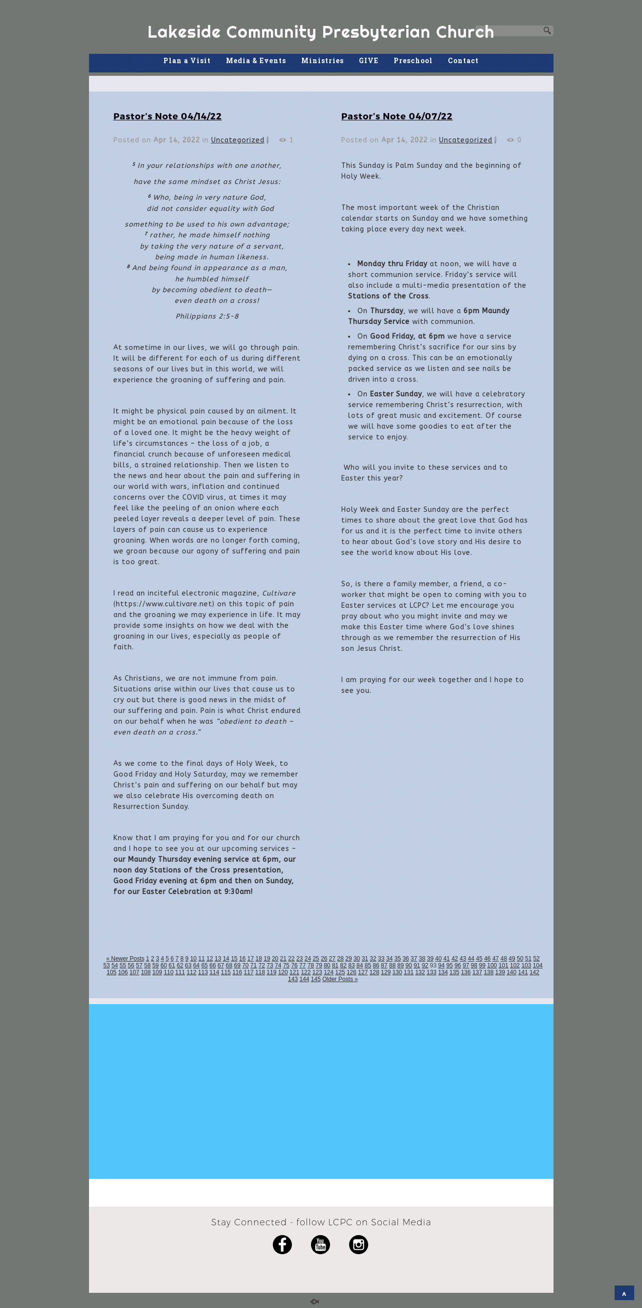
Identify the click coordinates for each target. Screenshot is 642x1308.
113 (203, 972)
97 (466, 965)
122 (305, 972)
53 (106, 965)
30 (357, 958)
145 (316, 979)
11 (202, 958)
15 (234, 958)
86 (376, 965)
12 (209, 958)
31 (365, 958)
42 (454, 958)
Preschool (413, 60)
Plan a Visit (187, 60)
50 (520, 958)
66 (212, 965)
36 (405, 958)
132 (420, 972)
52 (536, 958)
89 (401, 965)
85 (368, 965)
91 (417, 965)
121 (294, 972)
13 (218, 958)
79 (318, 965)
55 (123, 965)
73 (269, 965)
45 (479, 958)
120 (283, 972)
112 (192, 972)
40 (438, 958)
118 (260, 972)
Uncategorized (238, 140)
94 (441, 965)
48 (504, 958)
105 (111, 972)
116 (237, 972)
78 (311, 965)
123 (317, 972)
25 (315, 958)
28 (340, 958)
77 (302, 965)
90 (408, 965)
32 (373, 958)
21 (283, 958)
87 (384, 965)
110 (169, 972)
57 (139, 965)
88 (392, 965)
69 (237, 965)
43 (463, 958)
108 (146, 972)
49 (512, 958)
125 (340, 972)
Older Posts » (340, 979)
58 (147, 965)
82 (343, 965)
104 (538, 965)
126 (351, 972)
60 (163, 965)
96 (457, 965)
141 (523, 972)
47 (495, 958)
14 (226, 958)
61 (172, 965)
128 (374, 972)
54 (114, 965)
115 (226, 972)
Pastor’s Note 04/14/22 (167, 116)
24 (308, 958)
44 (471, 958)
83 (351, 965)
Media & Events (256, 60)
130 (397, 972)
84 (359, 965)
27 (332, 958)
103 (526, 965)
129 (386, 972)
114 (214, 972)
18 (259, 958)
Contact (463, 60)
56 (131, 965)
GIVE (368, 60)
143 (293, 979)
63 (188, 965)
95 (449, 965)
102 (515, 965)
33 (381, 958)
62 (180, 965)
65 (204, 965)
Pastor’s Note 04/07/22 (397, 116)
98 (474, 965)
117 (249, 972)
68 (229, 965)
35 (397, 958)
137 (477, 972)
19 (267, 958)
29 (348, 958)
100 (492, 965)
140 (511, 972)
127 (363, 972)
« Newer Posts (125, 958)
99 (482, 965)
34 (389, 958)
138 (488, 972)
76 (294, 965)
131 (409, 972)
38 (422, 958)
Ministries (322, 60)
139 (500, 972)
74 (278, 965)
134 (443, 972)
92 (425, 965)
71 (253, 965)
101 (504, 965)
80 (327, 965)
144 (304, 979)
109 (157, 972)
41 (446, 958)
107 (134, 972)
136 (466, 972)
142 (534, 972)
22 (291, 958)
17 (250, 958)
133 (432, 972)
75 (286, 965)
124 (328, 972)
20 (275, 958)
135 (454, 972)
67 (221, 965)
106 (123, 972)
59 (155, 965)
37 (414, 958)
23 (299, 958)
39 (430, 958)
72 (262, 965)
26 (324, 958)
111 (180, 972)
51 (528, 958)
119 (271, 972)
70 (245, 965)
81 (335, 965)
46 (487, 958)
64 (196, 965)
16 (242, 958)
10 (193, 958)
